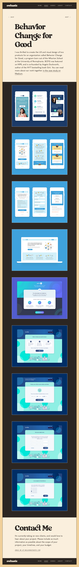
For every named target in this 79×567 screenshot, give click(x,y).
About (60, 5)
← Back (11, 17)
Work (46, 5)
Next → (68, 17)
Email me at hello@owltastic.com (27, 550)
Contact (68, 5)
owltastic (12, 5)
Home (40, 5)
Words (53, 5)
